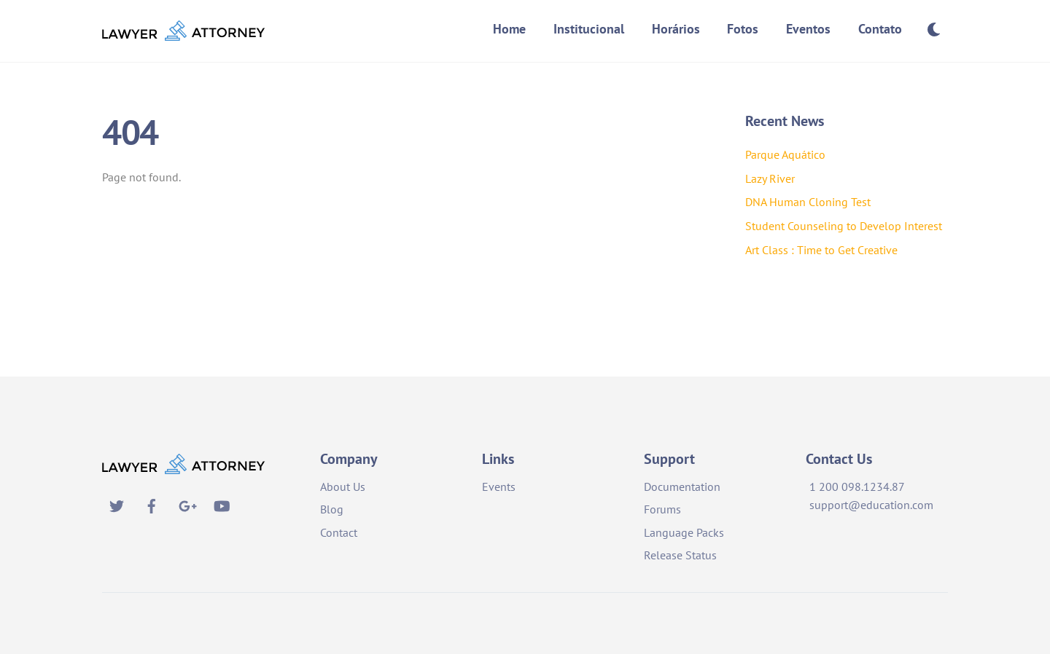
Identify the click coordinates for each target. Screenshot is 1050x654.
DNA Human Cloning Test (808, 201)
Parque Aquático (785, 154)
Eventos (808, 28)
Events (499, 486)
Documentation (682, 486)
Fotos (742, 28)
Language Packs (684, 532)
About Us (342, 486)
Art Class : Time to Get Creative (821, 250)
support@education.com (871, 504)
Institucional (588, 28)
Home (509, 28)
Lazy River (770, 178)
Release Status (680, 555)
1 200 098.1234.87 (857, 486)
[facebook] (151, 504)
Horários (676, 28)
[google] (186, 504)
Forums (662, 509)
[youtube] (221, 504)
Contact (338, 532)
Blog (331, 509)
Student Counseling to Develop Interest (843, 225)
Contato (880, 28)
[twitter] (116, 504)
